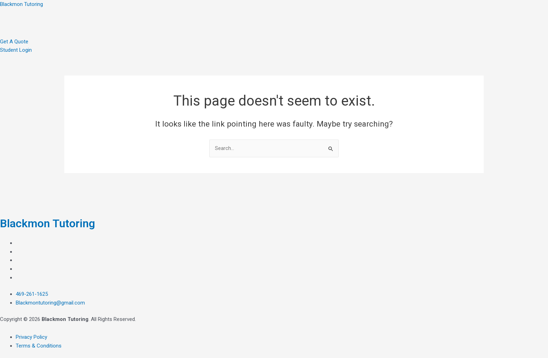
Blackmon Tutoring (21, 4)
